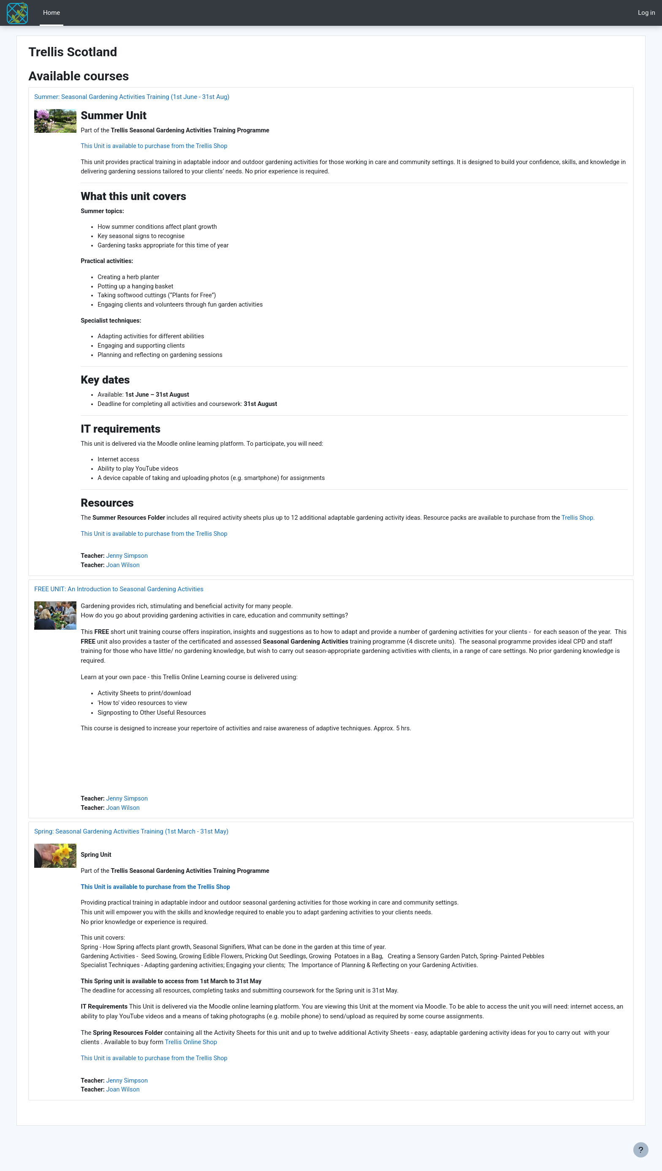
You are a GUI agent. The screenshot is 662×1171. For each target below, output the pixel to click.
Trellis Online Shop (238, 1066)
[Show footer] (640, 1149)
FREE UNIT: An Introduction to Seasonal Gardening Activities (138, 608)
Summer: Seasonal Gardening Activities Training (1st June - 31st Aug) (151, 97)
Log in (646, 12)
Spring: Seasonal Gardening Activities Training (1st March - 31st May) (151, 852)
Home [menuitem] (51, 12)
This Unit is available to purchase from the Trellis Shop (176, 147)
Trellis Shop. (117, 536)
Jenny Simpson (147, 575)
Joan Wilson (143, 584)
